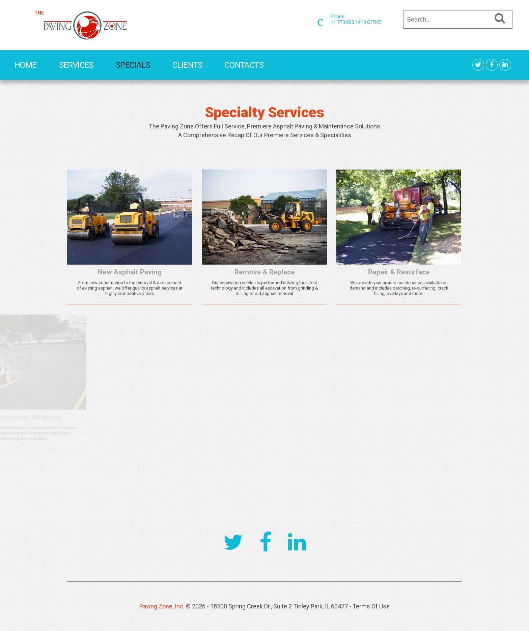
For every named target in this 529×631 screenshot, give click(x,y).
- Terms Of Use (369, 606)
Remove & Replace (253, 272)
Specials (133, 65)
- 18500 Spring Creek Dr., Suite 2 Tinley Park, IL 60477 (278, 606)
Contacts (244, 65)
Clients (187, 65)
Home (26, 65)
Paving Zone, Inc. (162, 606)
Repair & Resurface (365, 272)
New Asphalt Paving (127, 272)
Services (76, 65)
